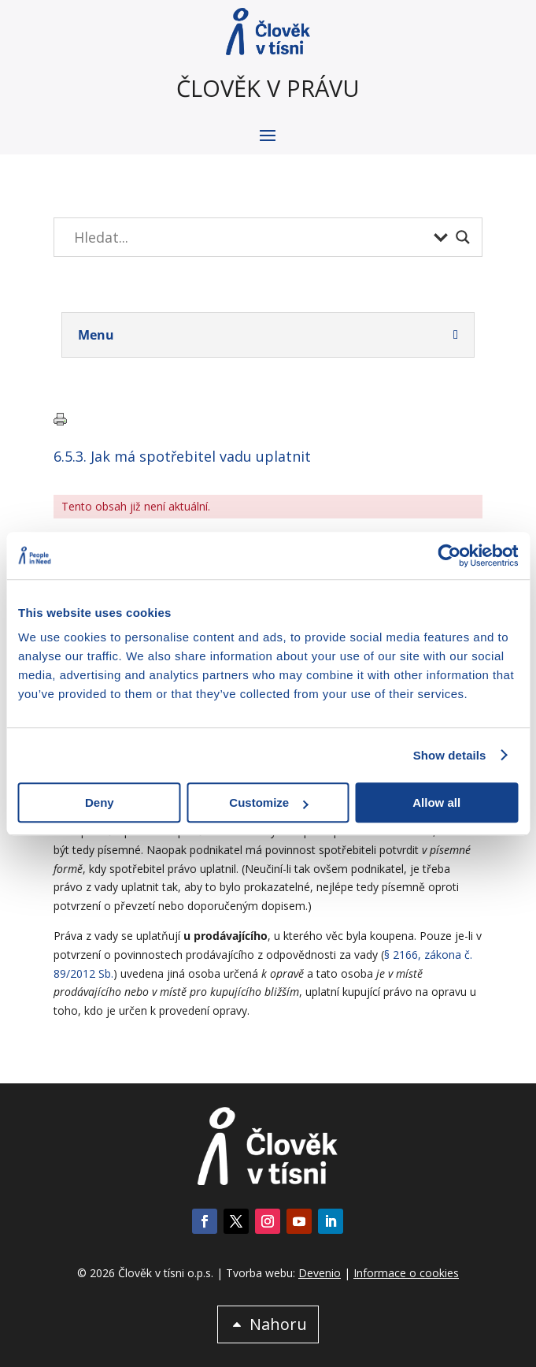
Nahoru (278, 1324)
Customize (268, 802)
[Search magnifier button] (463, 237)
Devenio (319, 1272)
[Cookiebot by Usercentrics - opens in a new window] (449, 555)
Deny (99, 802)
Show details (449, 755)
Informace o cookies (406, 1272)
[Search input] (250, 237)
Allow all (436, 802)
